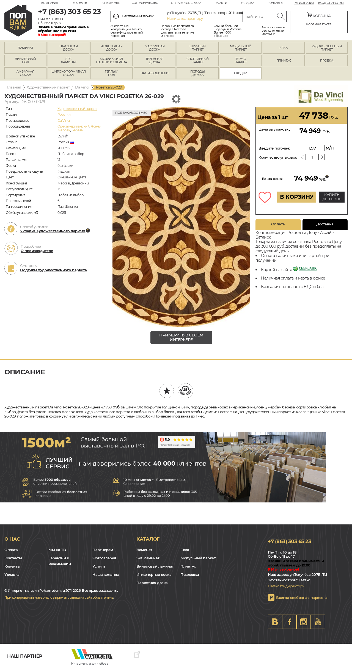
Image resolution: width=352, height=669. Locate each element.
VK (275, 622)
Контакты (275, 3)
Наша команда (105, 574)
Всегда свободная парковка (302, 597)
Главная (14, 87)
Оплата (278, 224)
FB (289, 622)
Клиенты (12, 566)
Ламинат (144, 550)
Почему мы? (110, 3)
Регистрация (304, 3)
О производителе (37, 250)
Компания (49, 3)
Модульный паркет (198, 558)
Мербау (63, 130)
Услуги (221, 3)
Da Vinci (82, 87)
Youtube (318, 622)
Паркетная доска (152, 582)
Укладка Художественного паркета (53, 231)
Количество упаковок (277, 157)
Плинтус (188, 566)
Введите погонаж (274, 148)
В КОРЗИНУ (297, 196)
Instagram (303, 622)
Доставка (325, 224)
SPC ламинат (148, 558)
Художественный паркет (48, 87)
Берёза (77, 130)
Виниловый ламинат (155, 566)
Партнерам (102, 550)
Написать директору (185, 18)
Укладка (247, 3)
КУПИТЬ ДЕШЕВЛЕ (332, 196)
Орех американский (73, 126)
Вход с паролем (331, 3)
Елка (184, 550)
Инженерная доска (153, 574)
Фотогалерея (104, 558)
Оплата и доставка (186, 3)
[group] (181, 217)
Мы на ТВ (80, 3)
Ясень (96, 126)
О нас (12, 539)
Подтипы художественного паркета (53, 270)
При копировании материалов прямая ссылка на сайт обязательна (58, 597)
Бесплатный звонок (133, 16)
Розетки (64, 114)
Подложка (189, 574)
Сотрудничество (145, 3)
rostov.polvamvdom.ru (18, 21)
